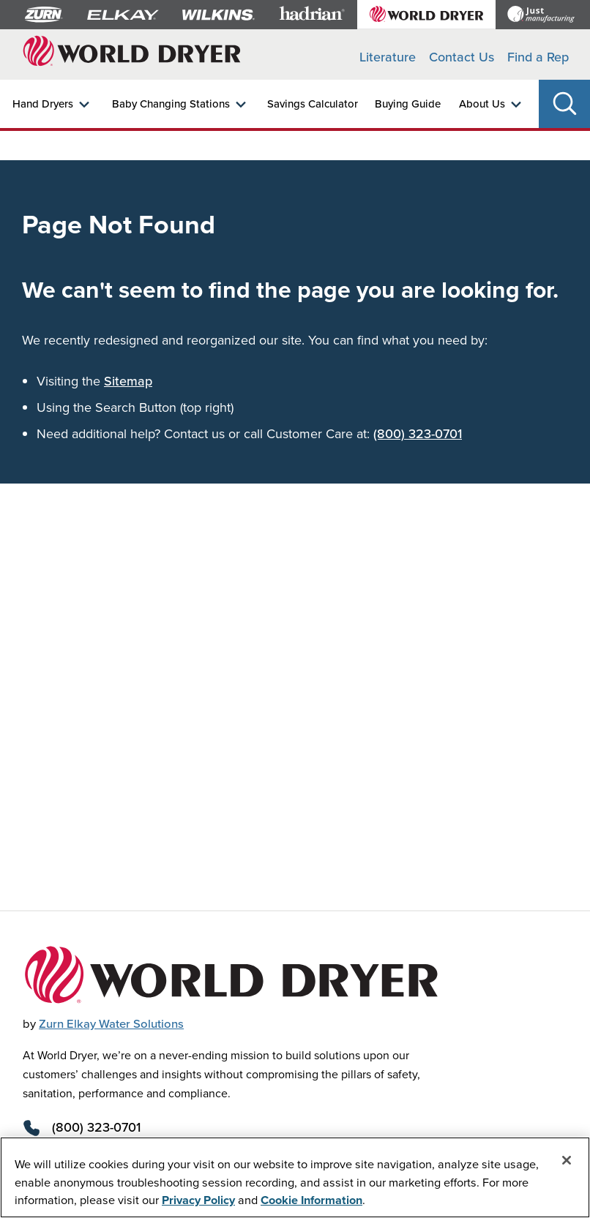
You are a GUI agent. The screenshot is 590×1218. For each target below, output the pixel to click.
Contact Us (461, 57)
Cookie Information (311, 1199)
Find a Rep (538, 57)
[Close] (566, 1160)
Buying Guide (408, 103)
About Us (482, 103)
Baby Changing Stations (171, 103)
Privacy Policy (198, 1199)
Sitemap (128, 381)
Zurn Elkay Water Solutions (111, 1023)
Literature (387, 57)
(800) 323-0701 (417, 433)
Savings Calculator (312, 103)
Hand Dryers (42, 103)
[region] (295, 1177)
